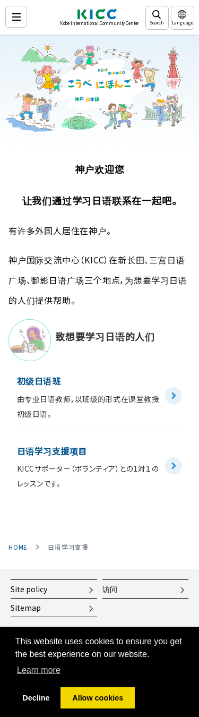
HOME (18, 547)
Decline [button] (35, 698)
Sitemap (26, 607)
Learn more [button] (38, 670)
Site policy (29, 589)
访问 (109, 589)
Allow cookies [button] (97, 698)
